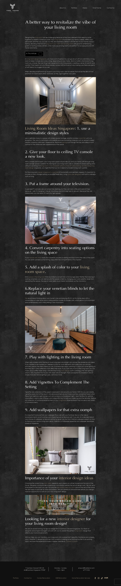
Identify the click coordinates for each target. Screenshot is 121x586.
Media (85, 8)
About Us (63, 8)
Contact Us (110, 8)
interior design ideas (76, 478)
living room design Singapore (36, 59)
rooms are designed (74, 174)
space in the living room (37, 277)
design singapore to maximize (48, 172)
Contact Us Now (71, 541)
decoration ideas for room (66, 487)
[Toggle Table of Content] (39, 54)
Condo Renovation (43, 578)
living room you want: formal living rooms (59, 44)
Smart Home (97, 8)
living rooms (79, 531)
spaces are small (35, 257)
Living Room (62, 400)
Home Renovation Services (81, 578)
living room (38, 37)
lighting (64, 142)
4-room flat (82, 138)
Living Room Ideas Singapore (50, 128)
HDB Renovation (61, 578)
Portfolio (74, 8)
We (26, 298)
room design (65, 370)
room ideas (48, 483)
